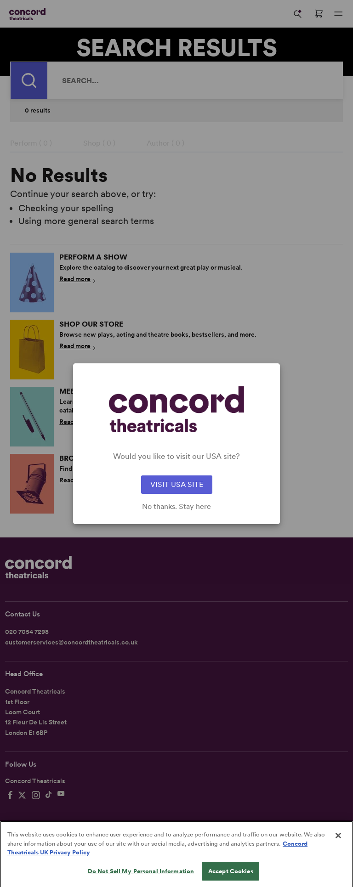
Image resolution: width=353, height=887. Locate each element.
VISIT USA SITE (176, 484)
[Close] (338, 846)
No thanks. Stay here (176, 506)
